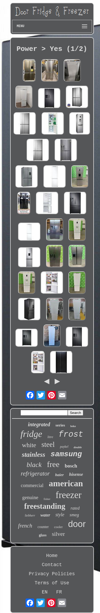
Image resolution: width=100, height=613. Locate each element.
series (60, 425)
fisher (47, 498)
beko (73, 426)
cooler (58, 527)
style (59, 514)
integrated (39, 424)
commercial (32, 485)
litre (50, 437)
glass (43, 535)
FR (59, 592)
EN (45, 592)
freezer (69, 495)
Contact (52, 564)
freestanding (44, 506)
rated (75, 508)
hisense (76, 474)
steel (47, 444)
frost (70, 434)
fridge (31, 434)
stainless (33, 454)
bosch (71, 466)
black (34, 465)
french (25, 525)
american (66, 483)
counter (43, 527)
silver (58, 533)
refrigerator (35, 473)
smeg (74, 514)
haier (59, 475)
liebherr (30, 515)
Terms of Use (52, 583)
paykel (64, 446)
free (53, 464)
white (29, 445)
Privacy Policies (52, 574)
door (77, 524)
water (45, 515)
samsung (66, 454)
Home (52, 555)
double (78, 447)
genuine (30, 497)
